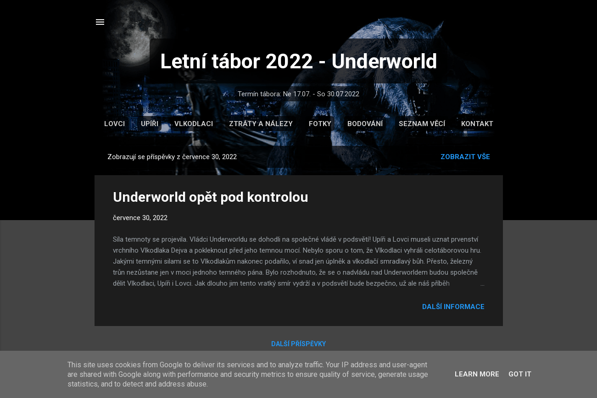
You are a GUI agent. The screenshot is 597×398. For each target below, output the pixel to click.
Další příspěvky (298, 344)
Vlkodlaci (193, 124)
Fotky (320, 124)
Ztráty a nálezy (261, 124)
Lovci (114, 124)
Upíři (149, 124)
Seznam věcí (422, 124)
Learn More (477, 374)
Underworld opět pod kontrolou (210, 197)
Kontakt (477, 124)
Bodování (365, 124)
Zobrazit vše (465, 157)
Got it (519, 374)
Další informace (453, 307)
